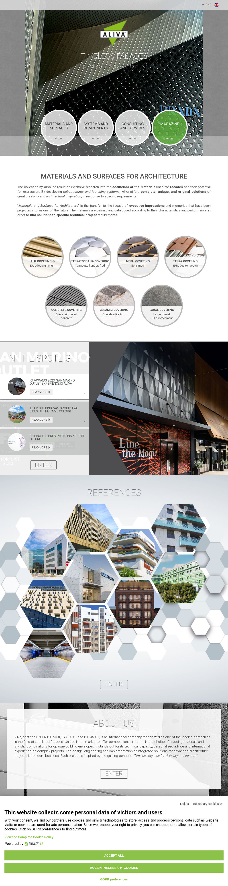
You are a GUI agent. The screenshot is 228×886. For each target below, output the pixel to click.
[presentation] (17, 386)
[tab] (44, 386)
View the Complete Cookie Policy (28, 837)
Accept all (114, 855)
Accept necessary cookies (114, 868)
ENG (210, 5)
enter (43, 465)
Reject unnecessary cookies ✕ (201, 804)
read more (41, 392)
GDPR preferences (114, 879)
